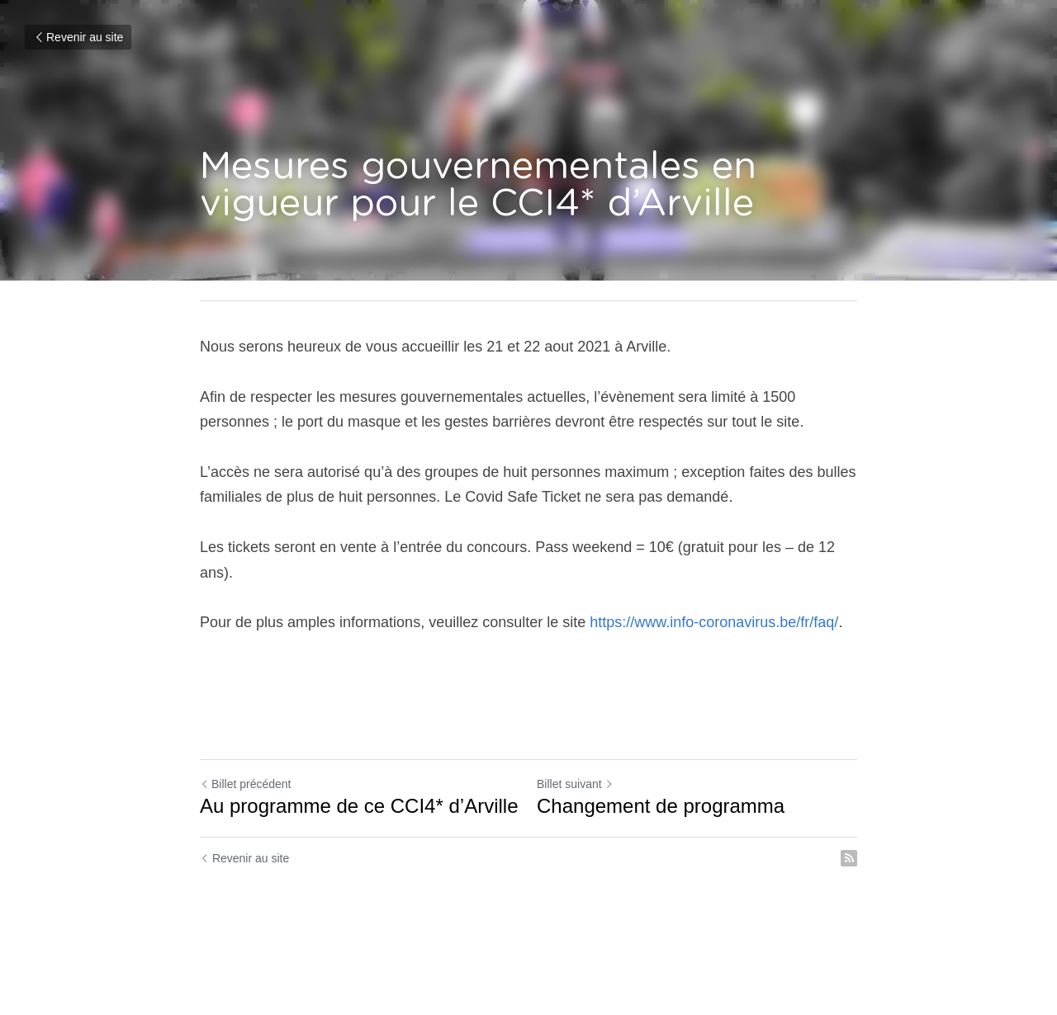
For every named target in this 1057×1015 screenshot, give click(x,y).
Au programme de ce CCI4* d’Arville (359, 806)
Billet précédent (246, 784)
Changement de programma (660, 806)
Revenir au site (78, 37)
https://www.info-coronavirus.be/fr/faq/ (714, 622)
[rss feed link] (849, 858)
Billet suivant (575, 784)
